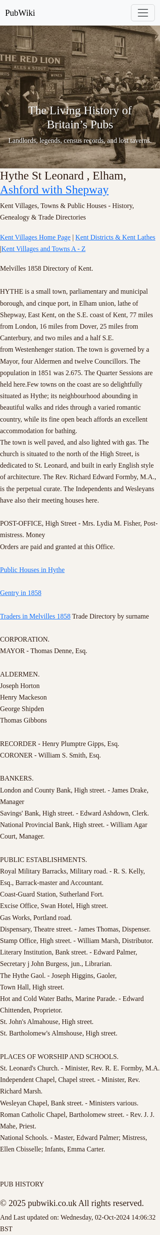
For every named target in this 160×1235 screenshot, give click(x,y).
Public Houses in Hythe (32, 569)
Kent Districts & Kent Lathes (116, 237)
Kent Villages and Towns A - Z (43, 248)
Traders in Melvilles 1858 (35, 616)
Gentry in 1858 (20, 592)
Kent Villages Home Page (35, 237)
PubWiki (20, 12)
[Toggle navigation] (143, 12)
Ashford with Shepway (54, 189)
